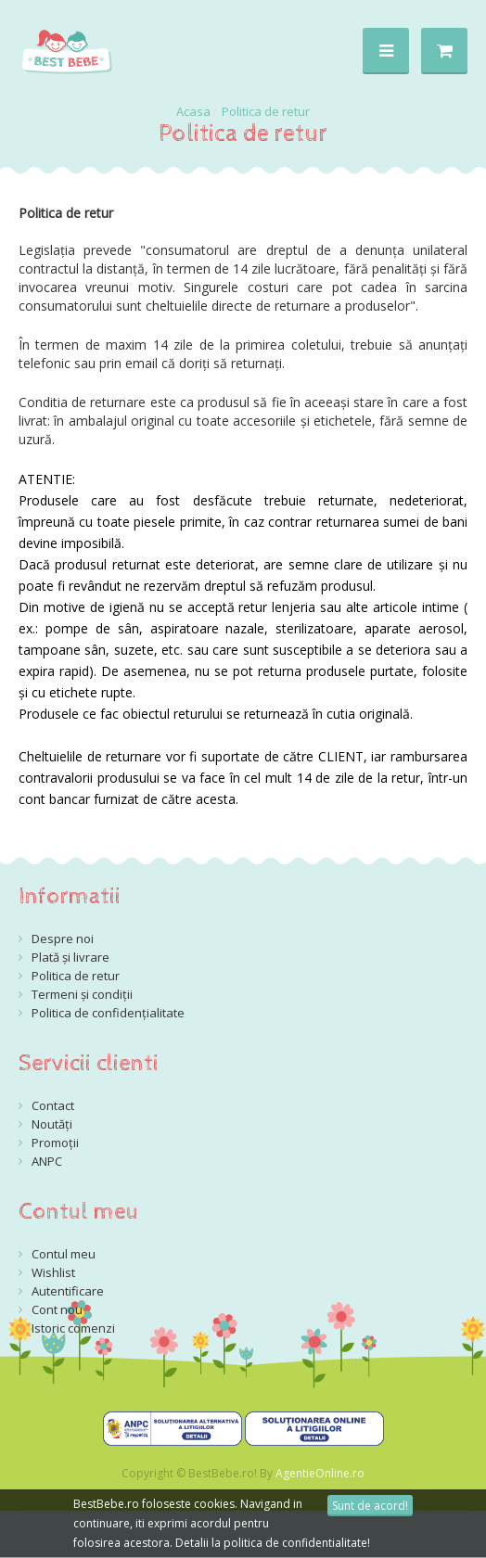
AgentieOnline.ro (319, 1473)
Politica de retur (266, 111)
